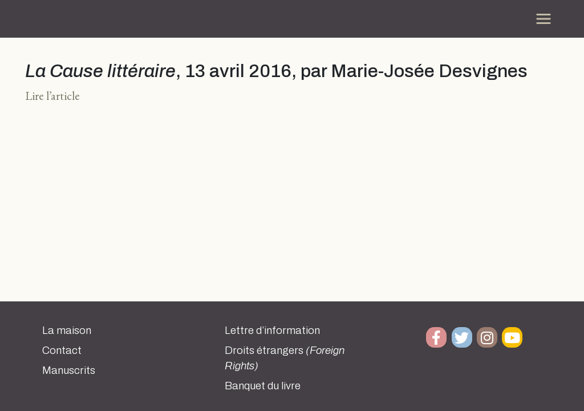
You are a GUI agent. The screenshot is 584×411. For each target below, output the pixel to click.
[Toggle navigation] (543, 19)
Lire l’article (52, 95)
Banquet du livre (263, 386)
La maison (66, 330)
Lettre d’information (272, 330)
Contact (62, 350)
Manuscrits (68, 370)
